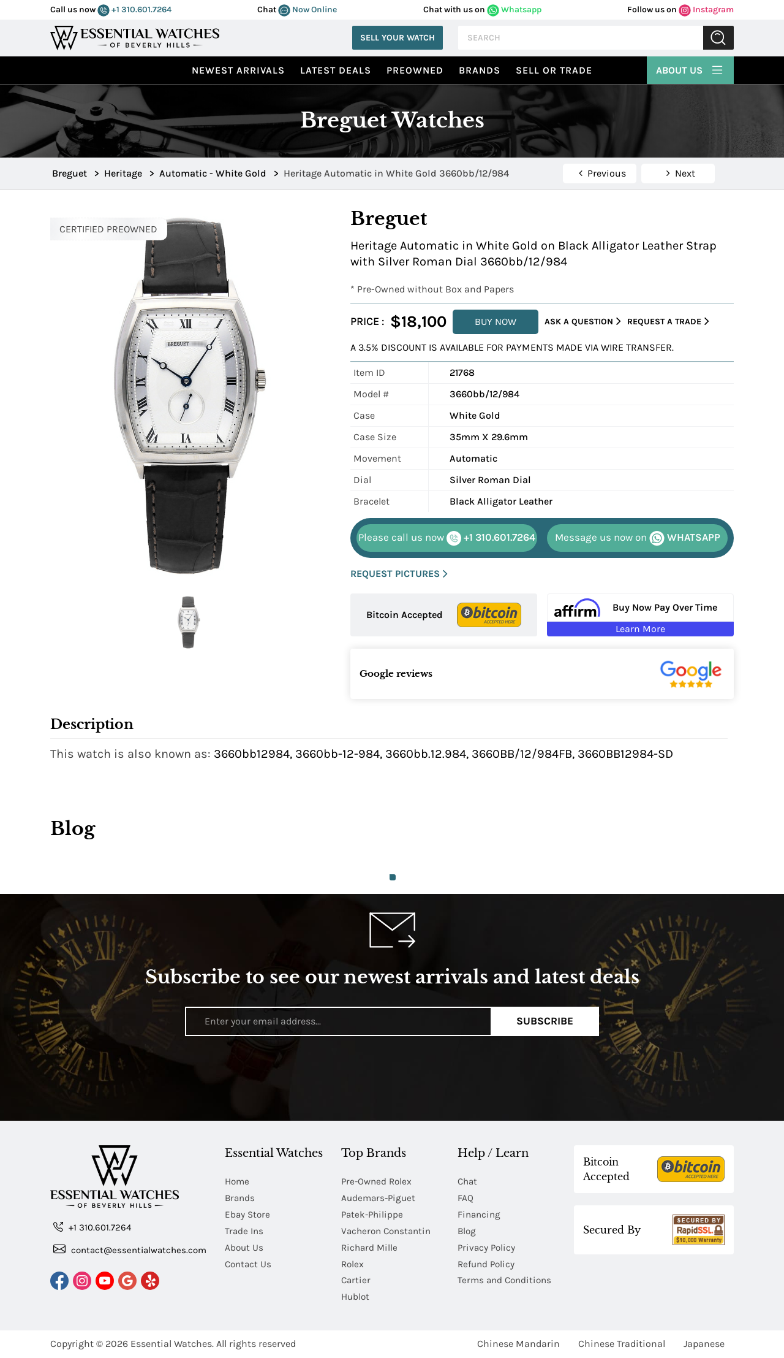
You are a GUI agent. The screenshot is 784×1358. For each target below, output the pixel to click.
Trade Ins (245, 1231)
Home (238, 1181)
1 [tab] (393, 877)
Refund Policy (488, 1264)
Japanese (704, 1344)
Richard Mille (370, 1247)
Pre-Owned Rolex (378, 1181)
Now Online (307, 9)
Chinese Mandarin (518, 1344)
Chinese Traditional (621, 1344)
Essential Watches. (172, 1344)
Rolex (353, 1264)
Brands (479, 70)
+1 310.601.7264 (134, 9)
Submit (718, 38)
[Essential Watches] (134, 36)
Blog (467, 1231)
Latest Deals (335, 70)
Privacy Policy (488, 1247)
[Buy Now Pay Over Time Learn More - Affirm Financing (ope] (640, 614)
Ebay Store (248, 1214)
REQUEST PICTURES (399, 574)
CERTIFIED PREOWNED (108, 229)
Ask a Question (583, 321)
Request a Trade (668, 321)
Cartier (356, 1280)
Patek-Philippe (373, 1214)
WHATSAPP (637, 538)
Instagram (706, 9)
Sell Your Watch (397, 37)
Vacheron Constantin (388, 1231)
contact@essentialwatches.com (129, 1249)
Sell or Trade (554, 70)
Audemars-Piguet (380, 1198)
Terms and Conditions (507, 1280)
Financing (480, 1214)
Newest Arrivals (238, 70)
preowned (414, 70)
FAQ (465, 1198)
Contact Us (249, 1264)
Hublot (356, 1297)
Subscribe (545, 1021)
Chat (468, 1181)
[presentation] (392, 1078)
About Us (690, 68)
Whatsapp (514, 9)
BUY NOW (495, 321)
